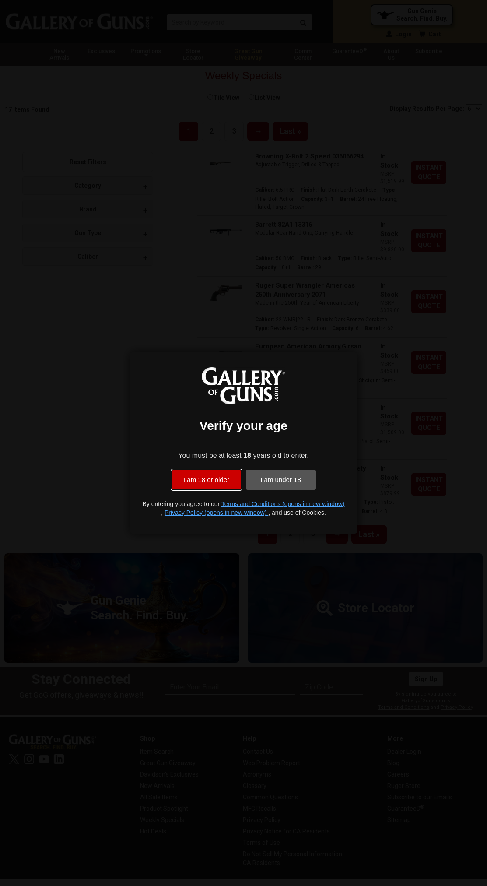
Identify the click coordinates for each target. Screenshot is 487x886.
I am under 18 (280, 479)
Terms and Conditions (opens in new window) (283, 503)
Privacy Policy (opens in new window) (216, 512)
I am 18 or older (206, 479)
